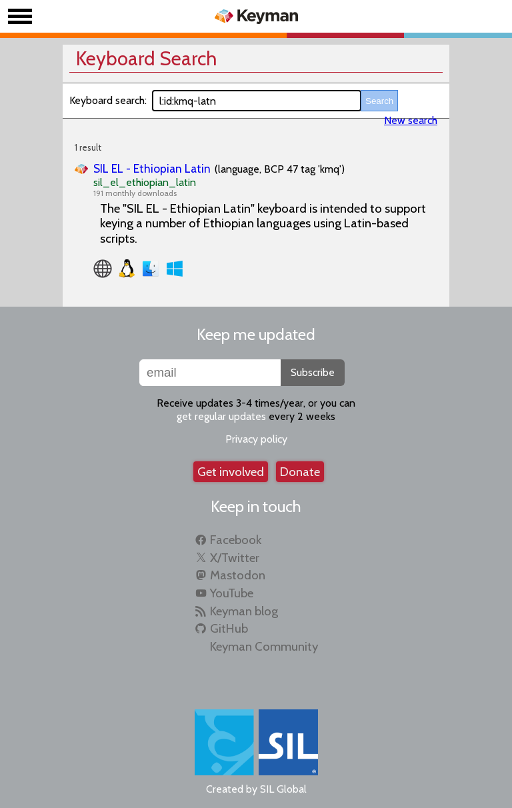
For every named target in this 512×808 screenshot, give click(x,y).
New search (410, 120)
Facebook (235, 539)
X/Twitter (234, 557)
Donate (300, 471)
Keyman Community (264, 646)
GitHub (229, 628)
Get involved (230, 471)
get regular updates (221, 416)
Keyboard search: (108, 100)
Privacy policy (256, 439)
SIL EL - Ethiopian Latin (152, 168)
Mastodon (237, 575)
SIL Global (283, 789)
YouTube (231, 593)
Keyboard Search (146, 58)
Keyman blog (244, 611)
